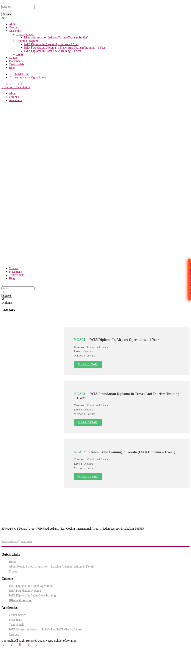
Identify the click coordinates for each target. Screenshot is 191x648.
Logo (19, 54)
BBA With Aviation (20, 600)
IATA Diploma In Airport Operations (31, 585)
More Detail (88, 364)
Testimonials (16, 64)
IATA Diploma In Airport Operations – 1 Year (51, 44)
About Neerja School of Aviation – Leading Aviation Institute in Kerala (51, 566)
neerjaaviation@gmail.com (16, 541)
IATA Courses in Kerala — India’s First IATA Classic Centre (45, 629)
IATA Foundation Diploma (25, 590)
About (12, 24)
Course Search (17, 614)
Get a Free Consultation (15, 87)
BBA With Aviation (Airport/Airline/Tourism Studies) (56, 37)
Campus (14, 27)
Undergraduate (25, 34)
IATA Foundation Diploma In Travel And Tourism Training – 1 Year (64, 47)
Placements (16, 61)
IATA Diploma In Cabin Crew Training (32, 595)
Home (12, 561)
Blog (12, 67)
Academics (15, 30)
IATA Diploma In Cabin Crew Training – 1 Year (52, 50)
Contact (13, 57)
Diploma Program (27, 40)
